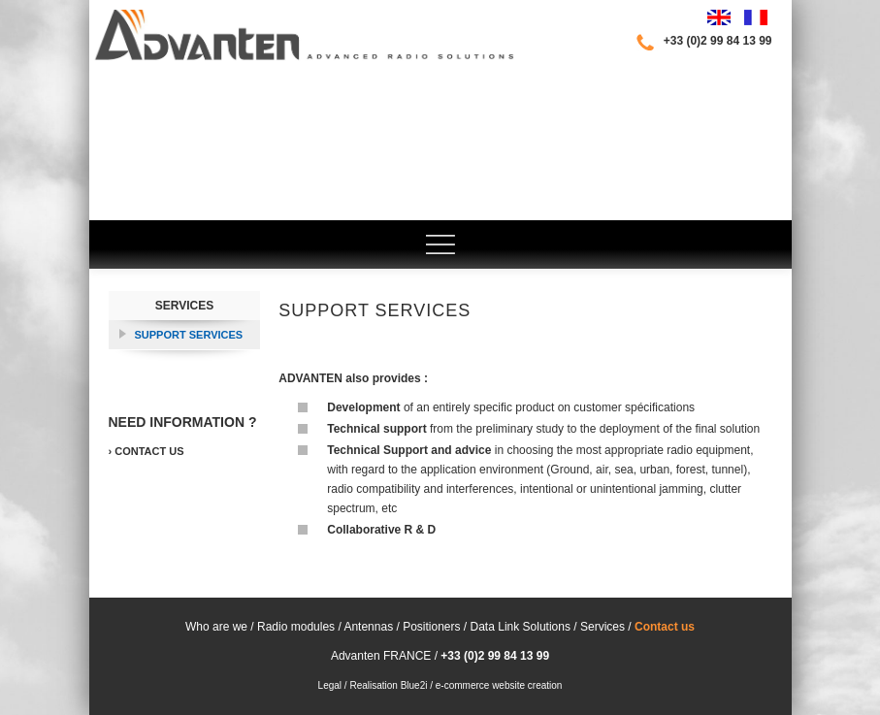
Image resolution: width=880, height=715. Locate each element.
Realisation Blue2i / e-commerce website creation (455, 685)
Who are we (216, 627)
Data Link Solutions (520, 627)
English (719, 17)
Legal (330, 685)
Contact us (665, 627)
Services (184, 305)
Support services (189, 335)
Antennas (367, 627)
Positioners (433, 627)
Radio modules (296, 627)
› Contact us (146, 451)
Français (755, 17)
